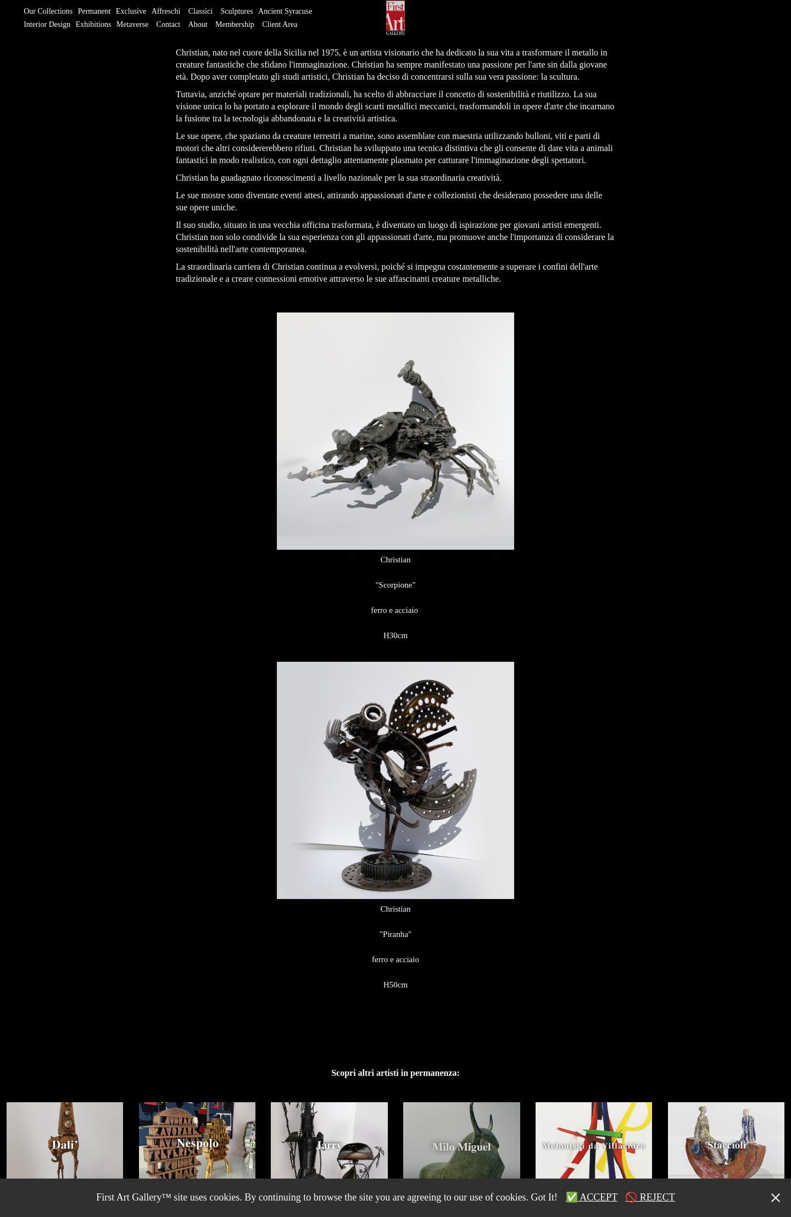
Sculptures (237, 11)
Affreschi (166, 11)
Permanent (94, 11)
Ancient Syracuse (285, 11)
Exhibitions (94, 24)
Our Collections (48, 11)
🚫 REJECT (650, 1197)
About (198, 24)
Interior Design (47, 24)
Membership (234, 24)
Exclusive (131, 11)
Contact (169, 24)
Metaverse (132, 24)
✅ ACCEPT (591, 1197)
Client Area (279, 24)
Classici (200, 11)
